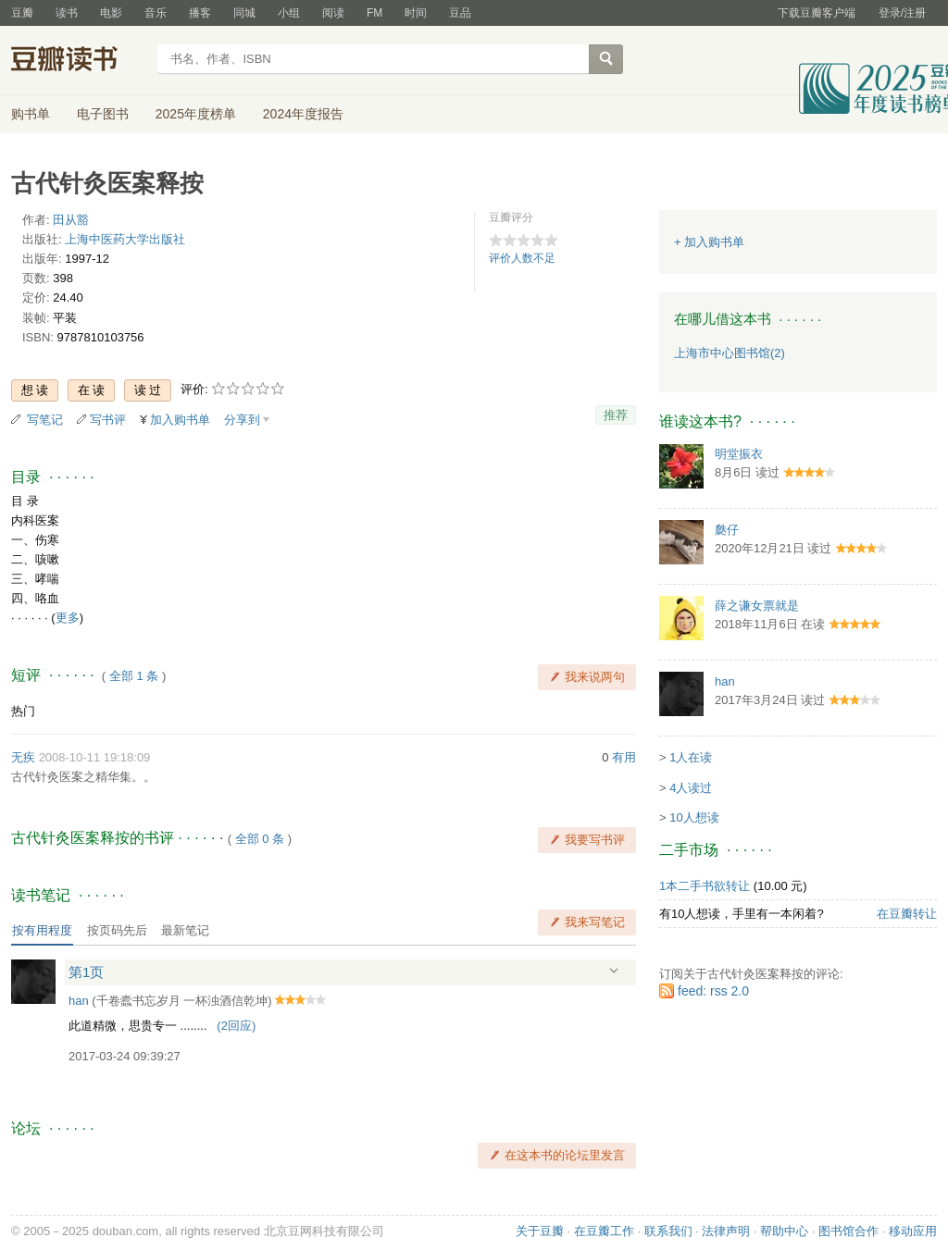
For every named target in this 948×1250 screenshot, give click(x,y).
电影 (111, 12)
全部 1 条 (133, 676)
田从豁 (71, 220)
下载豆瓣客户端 (816, 12)
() (236, 1026)
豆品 (460, 12)
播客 (200, 12)
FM (374, 12)
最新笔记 (185, 930)
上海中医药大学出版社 (125, 239)
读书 (67, 12)
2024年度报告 (303, 113)
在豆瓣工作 (604, 1231)
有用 (624, 757)
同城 (244, 12)
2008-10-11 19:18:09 (95, 757)
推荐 (616, 415)
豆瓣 (22, 12)
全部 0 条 (259, 839)
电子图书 (103, 113)
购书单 (30, 113)
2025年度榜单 (196, 113)
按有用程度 (42, 930)
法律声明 (726, 1231)
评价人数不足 (522, 258)
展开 (614, 971)
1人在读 (690, 757)
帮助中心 (784, 1231)
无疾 (23, 757)
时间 (416, 12)
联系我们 (668, 1231)
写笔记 (45, 420)
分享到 (242, 420)
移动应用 (913, 1231)
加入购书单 (180, 420)
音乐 (155, 12)
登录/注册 (902, 12)
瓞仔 (727, 530)
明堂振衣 (739, 454)
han (79, 1001)
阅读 (333, 12)
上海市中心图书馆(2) (729, 353)
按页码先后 (117, 930)
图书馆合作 (848, 1231)
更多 (68, 618)
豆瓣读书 (78, 61)
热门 (23, 711)
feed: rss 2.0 (713, 991)
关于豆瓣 (540, 1231)
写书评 (108, 420)
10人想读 (693, 817)
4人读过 (690, 788)
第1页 (86, 972)
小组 (289, 12)
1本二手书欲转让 (704, 886)
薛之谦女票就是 (757, 606)
